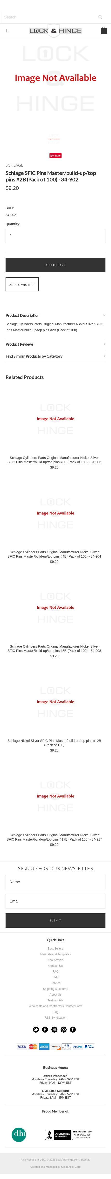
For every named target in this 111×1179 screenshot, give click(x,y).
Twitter (36, 1030)
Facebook (45, 1030)
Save (57, 155)
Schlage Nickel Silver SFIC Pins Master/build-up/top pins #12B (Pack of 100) (54, 743)
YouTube (54, 1030)
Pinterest (64, 1030)
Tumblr (73, 1030)
